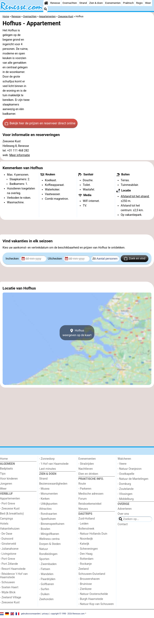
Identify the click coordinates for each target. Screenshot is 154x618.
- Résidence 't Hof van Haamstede (14, 575)
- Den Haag (85, 554)
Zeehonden (46, 599)
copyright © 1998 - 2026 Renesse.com (68, 613)
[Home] (46, 3)
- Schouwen (7, 582)
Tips (3, 473)
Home (4, 458)
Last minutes (47, 469)
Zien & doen (96, 2)
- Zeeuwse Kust (10, 508)
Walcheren (124, 458)
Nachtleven (85, 469)
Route (82, 483)
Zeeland (83, 569)
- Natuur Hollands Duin (92, 533)
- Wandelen (46, 574)
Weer (148, 2)
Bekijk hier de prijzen (40, 123)
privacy (45, 613)
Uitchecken (55, 258)
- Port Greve (7, 503)
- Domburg (124, 484)
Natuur (43, 549)
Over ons (123, 514)
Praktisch (128, 2)
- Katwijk (83, 543)
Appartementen (10, 498)
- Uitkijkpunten (48, 503)
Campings (6, 518)
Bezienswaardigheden (53, 483)
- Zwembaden (48, 564)
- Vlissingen (125, 494)
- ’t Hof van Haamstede (54, 464)
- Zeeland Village (10, 597)
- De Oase (6, 533)
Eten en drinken (88, 474)
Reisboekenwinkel (89, 503)
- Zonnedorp (47, 458)
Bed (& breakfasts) (12, 513)
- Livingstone (8, 554)
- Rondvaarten (48, 514)
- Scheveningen (88, 548)
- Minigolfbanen (49, 534)
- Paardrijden (47, 579)
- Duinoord (6, 538)
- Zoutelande (126, 489)
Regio (139, 2)
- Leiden (83, 523)
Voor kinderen (9, 478)
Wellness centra (49, 539)
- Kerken (44, 498)
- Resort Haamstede (12, 569)
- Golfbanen (46, 584)
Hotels (4, 523)
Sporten (44, 559)
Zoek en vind (134, 258)
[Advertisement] (77, 227)
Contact (123, 524)
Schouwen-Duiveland (91, 574)
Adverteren (125, 509)
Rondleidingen (48, 554)
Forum (82, 498)
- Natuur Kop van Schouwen (96, 604)
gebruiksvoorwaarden (30, 613)
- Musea (44, 488)
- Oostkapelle (126, 474)
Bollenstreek (86, 528)
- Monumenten (48, 493)
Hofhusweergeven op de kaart (77, 333)
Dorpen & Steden (50, 544)
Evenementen (113, 2)
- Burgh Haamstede (90, 599)
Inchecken (12, 258)
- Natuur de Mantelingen (133, 479)
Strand (83, 2)
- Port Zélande (9, 564)
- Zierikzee (84, 589)
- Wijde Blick (7, 592)
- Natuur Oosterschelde (93, 594)
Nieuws (83, 509)
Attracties (45, 509)
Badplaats (6, 468)
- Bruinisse (85, 584)
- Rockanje (85, 564)
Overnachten (70, 2)
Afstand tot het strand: (135, 196)
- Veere (122, 464)
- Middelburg (126, 499)
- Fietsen (44, 569)
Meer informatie (19, 155)
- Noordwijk (85, 538)
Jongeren (6, 483)
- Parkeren (84, 488)
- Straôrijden (86, 464)
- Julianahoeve (9, 548)
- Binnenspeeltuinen (51, 524)
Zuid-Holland (86, 518)
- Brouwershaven (89, 579)
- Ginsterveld (8, 543)
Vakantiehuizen (10, 528)
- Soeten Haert (9, 587)
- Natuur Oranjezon (130, 469)
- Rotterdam (85, 559)
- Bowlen (44, 529)
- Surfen (44, 589)
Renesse (55, 2)
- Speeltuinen (47, 519)
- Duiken (44, 594)
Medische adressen (90, 493)
